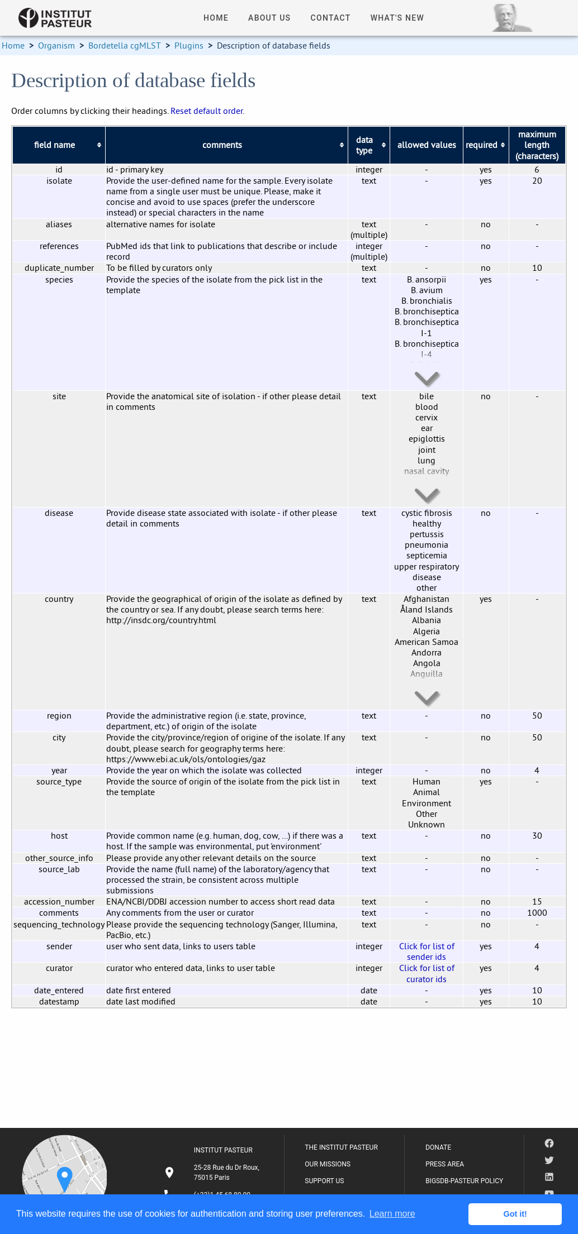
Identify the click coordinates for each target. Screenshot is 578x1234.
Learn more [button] (392, 1213)
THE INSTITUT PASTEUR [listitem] (341, 1147)
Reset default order (206, 110)
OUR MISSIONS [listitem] (327, 1164)
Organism (56, 45)
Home (13, 45)
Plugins (188, 45)
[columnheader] (59, 145)
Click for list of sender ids (426, 951)
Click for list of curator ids (426, 973)
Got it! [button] (515, 1213)
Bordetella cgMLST (124, 45)
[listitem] (213, 1172)
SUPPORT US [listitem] (324, 1181)
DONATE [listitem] (438, 1147)
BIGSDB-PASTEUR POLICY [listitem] (464, 1181)
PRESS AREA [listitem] (444, 1164)
